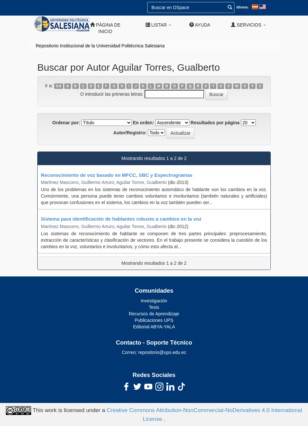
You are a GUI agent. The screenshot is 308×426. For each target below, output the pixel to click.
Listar (159, 25)
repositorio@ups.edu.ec (162, 352)
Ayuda (199, 25)
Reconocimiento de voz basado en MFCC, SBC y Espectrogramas (117, 175)
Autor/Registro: (130, 132)
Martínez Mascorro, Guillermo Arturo (77, 182)
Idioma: (242, 7)
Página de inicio (105, 28)
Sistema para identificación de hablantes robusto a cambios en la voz (121, 219)
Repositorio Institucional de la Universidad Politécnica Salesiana (100, 45)
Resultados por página (215, 122)
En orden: (143, 122)
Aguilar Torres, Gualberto (141, 182)
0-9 (58, 86)
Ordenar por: (66, 122)
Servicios (248, 25)
